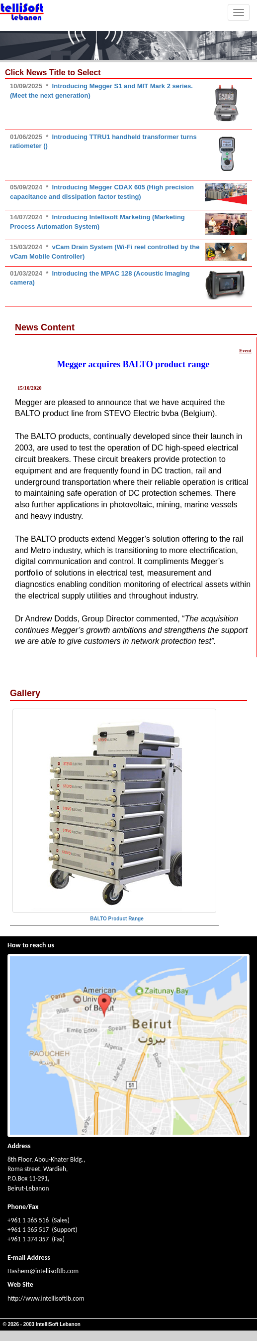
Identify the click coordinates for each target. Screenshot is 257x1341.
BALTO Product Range (116, 918)
